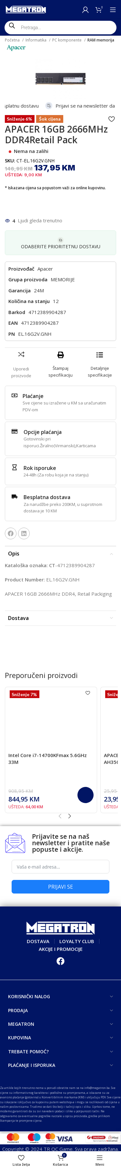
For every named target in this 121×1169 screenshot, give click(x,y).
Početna (13, 40)
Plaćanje (33, 396)
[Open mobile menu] (112, 9)
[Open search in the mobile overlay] (60, 27)
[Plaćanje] (14, 395)
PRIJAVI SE (60, 886)
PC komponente (67, 40)
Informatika (36, 40)
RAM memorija (100, 40)
